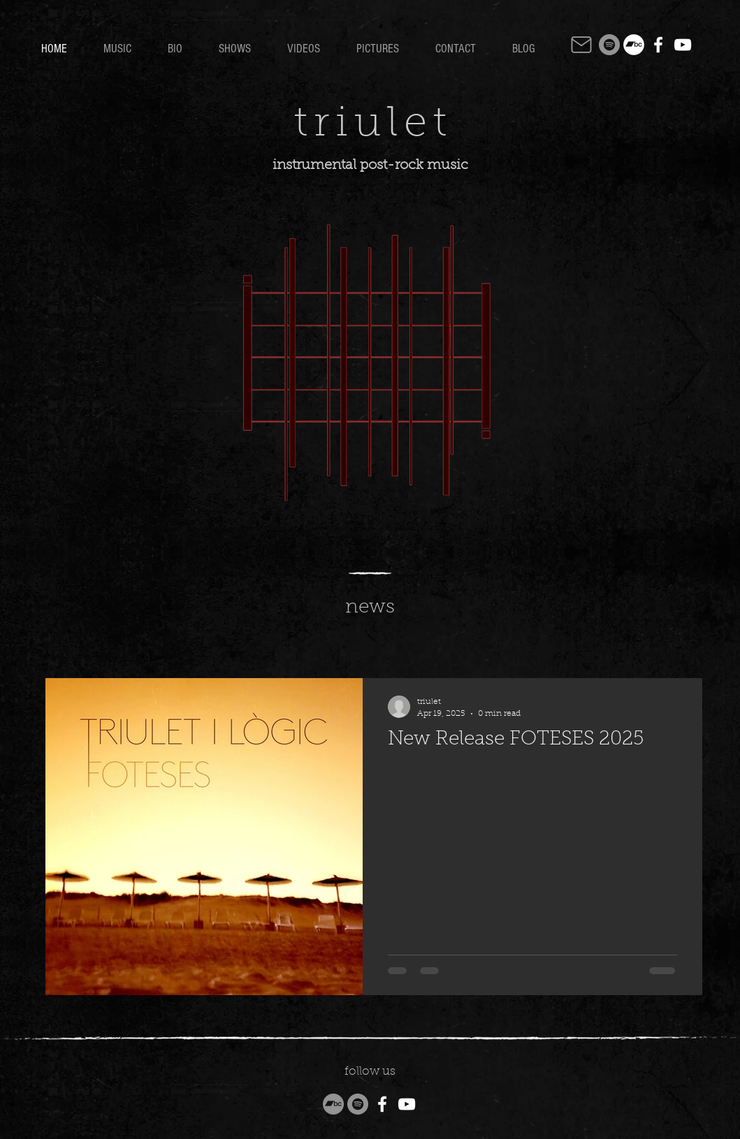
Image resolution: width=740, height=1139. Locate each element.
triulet (373, 125)
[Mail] (581, 45)
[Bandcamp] (633, 44)
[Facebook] (658, 44)
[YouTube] (682, 44)
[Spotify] (609, 44)
